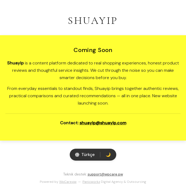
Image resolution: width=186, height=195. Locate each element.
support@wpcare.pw (105, 174)
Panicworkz (91, 182)
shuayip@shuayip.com (102, 123)
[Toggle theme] (108, 155)
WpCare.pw (68, 182)
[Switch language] (85, 155)
